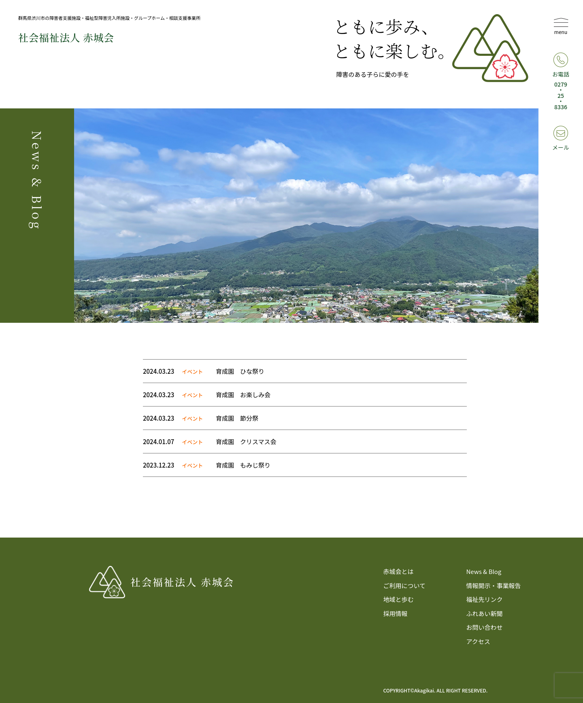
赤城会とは (398, 571)
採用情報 (395, 613)
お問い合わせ (484, 627)
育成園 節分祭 (237, 418)
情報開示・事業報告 (493, 585)
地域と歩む (398, 599)
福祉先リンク (484, 599)
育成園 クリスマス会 (246, 441)
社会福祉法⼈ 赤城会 (66, 37)
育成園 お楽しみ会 (243, 394)
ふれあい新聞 (484, 613)
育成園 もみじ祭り (243, 465)
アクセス (478, 641)
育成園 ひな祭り (240, 371)
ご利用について (404, 585)
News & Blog (483, 571)
